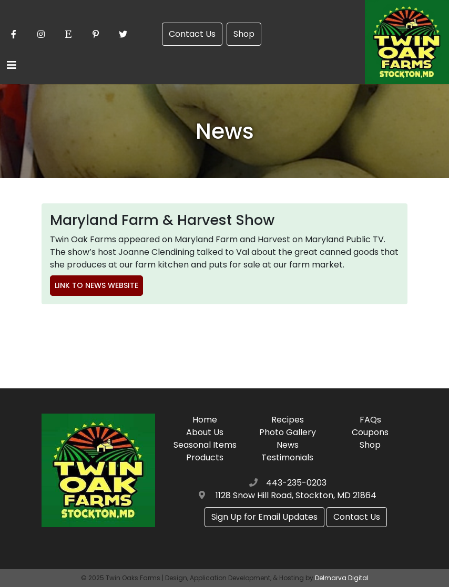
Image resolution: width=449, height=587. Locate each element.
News (288, 445)
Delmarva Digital (342, 577)
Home (204, 420)
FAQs (370, 420)
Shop (243, 34)
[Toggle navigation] (11, 65)
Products (204, 457)
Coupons (370, 432)
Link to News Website (96, 285)
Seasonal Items (205, 445)
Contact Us (192, 34)
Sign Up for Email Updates (264, 517)
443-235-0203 (296, 483)
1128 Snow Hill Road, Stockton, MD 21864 (296, 495)
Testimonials (287, 457)
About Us (204, 432)
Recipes (287, 420)
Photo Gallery (287, 432)
